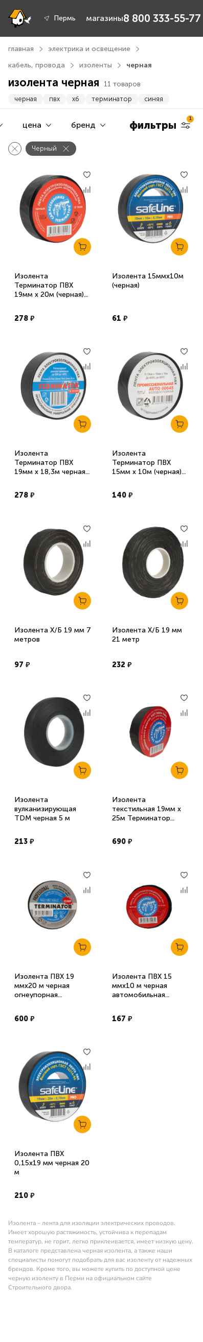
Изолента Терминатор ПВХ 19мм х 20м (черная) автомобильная (49, 290)
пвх (54, 99)
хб (75, 99)
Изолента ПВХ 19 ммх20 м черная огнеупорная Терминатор (44, 990)
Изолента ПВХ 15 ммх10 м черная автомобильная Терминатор (142, 990)
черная (25, 99)
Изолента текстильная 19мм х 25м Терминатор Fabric (146, 813)
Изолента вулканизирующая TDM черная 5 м (45, 808)
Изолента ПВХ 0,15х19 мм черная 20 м (51, 1162)
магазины (104, 18)
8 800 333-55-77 (162, 18)
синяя (153, 99)
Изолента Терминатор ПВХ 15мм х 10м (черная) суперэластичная (147, 467)
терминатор (112, 99)
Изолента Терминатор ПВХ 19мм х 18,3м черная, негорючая (50, 467)
